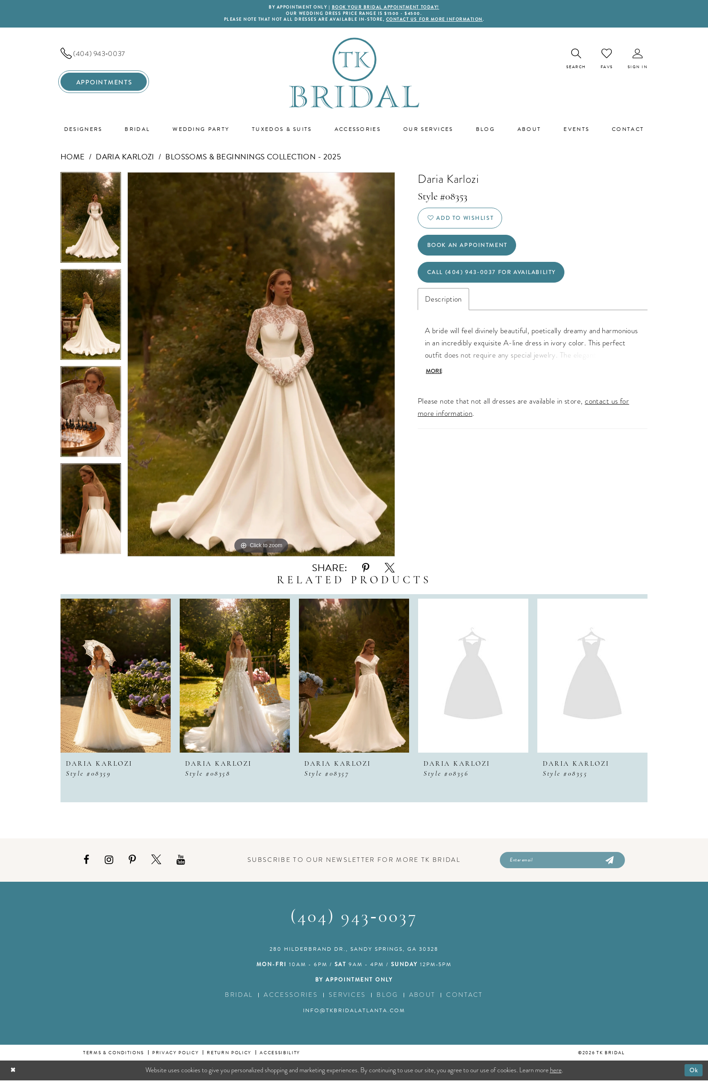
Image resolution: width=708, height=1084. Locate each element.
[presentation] (116, 677)
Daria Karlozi (125, 158)
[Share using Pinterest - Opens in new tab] (366, 570)
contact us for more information (443, 21)
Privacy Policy (175, 1056)
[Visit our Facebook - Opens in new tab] (86, 862)
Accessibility (280, 1056)
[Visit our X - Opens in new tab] (156, 862)
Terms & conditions (113, 1056)
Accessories (291, 998)
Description (443, 309)
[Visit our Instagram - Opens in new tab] (109, 862)
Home (73, 158)
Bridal (239, 998)
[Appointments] (104, 84)
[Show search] (576, 60)
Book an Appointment (472, 251)
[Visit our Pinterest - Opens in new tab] (132, 862)
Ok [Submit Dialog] (693, 1074)
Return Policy (229, 1056)
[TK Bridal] (354, 74)
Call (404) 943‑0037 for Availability (499, 281)
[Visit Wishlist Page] (606, 60)
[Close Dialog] (13, 1074)
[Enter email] (562, 863)
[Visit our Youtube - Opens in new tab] (181, 862)
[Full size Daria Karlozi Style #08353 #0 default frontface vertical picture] (261, 366)
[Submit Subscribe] (609, 863)
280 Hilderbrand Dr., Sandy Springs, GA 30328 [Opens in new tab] (354, 953)
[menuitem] (104, 55)
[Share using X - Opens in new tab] (389, 570)
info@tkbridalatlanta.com (354, 1014)
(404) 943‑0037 (353, 921)
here (556, 1073)
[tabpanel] (91, 222)
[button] (637, 60)
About (422, 998)
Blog (387, 998)
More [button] (435, 382)
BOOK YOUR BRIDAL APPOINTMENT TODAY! (389, 8)
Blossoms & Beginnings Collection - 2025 (253, 158)
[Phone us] (104, 55)
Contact (464, 998)
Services (347, 998)
